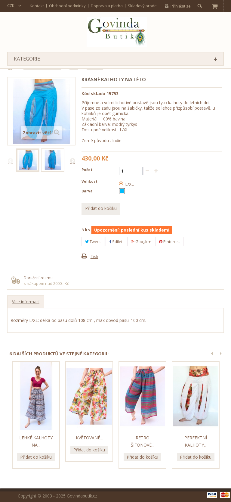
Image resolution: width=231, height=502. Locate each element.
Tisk (94, 256)
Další (72, 160)
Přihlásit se (181, 6)
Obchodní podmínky (67, 5)
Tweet (93, 241)
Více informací (25, 301)
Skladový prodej (143, 5)
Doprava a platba (107, 5)
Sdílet (115, 241)
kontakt (37, 5)
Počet (87, 169)
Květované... (89, 438)
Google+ (141, 241)
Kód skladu (93, 93)
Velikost (90, 181)
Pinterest (169, 241)
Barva (88, 191)
